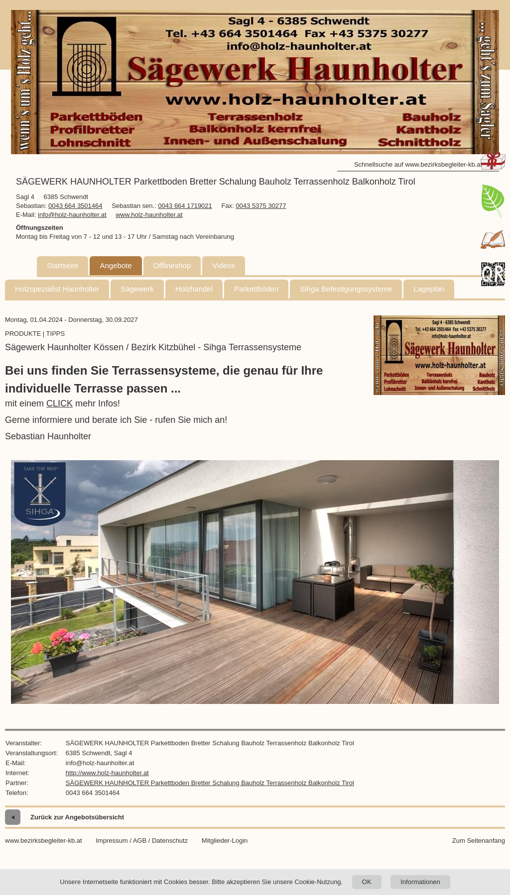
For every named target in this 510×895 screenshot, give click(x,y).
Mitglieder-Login (225, 840)
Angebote (115, 265)
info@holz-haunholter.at (72, 214)
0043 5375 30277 (261, 205)
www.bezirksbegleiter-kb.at (43, 840)
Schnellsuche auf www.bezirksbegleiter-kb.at (418, 164)
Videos (223, 265)
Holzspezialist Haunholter (57, 289)
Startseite (62, 265)
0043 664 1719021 (185, 205)
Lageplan (428, 289)
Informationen (420, 882)
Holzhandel (194, 289)
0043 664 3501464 (75, 205)
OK (367, 882)
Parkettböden (256, 289)
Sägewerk (137, 289)
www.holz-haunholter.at (149, 214)
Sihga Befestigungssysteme (346, 289)
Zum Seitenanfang (478, 840)
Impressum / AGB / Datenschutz (142, 840)
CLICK (59, 403)
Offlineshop (172, 265)
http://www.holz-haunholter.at (107, 773)
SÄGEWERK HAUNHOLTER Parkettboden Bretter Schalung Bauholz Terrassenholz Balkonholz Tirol (210, 783)
